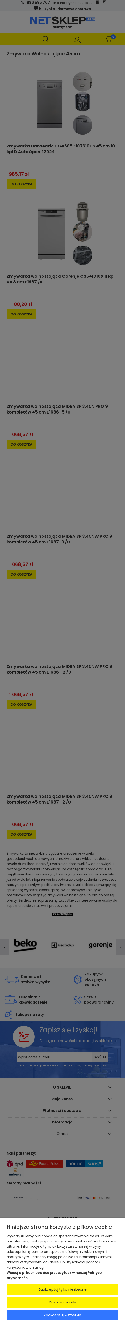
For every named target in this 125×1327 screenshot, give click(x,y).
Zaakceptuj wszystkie (62, 1315)
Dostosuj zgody (62, 1302)
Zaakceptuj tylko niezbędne (62, 1289)
